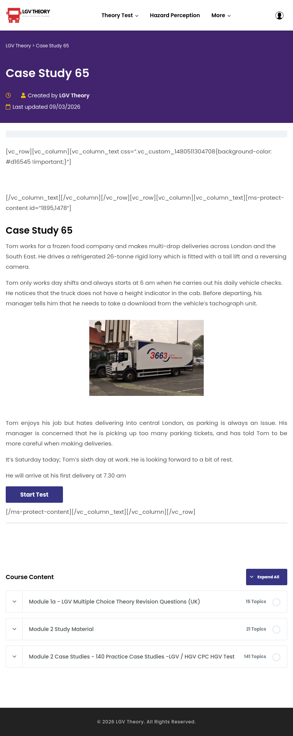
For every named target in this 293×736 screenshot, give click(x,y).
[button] (221, 15)
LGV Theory (130, 721)
